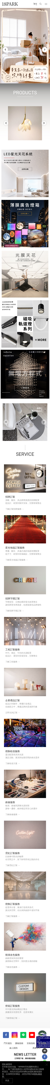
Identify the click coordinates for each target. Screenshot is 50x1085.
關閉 (46, 1064)
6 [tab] (29, 77)
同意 (7, 1080)
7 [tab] (32, 77)
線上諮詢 (13, 1048)
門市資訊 (8, 1043)
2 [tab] (18, 77)
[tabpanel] (25, 45)
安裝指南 (31, 1043)
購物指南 (19, 1043)
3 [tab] (21, 77)
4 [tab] (24, 77)
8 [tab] (34, 77)
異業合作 (37, 1048)
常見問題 (42, 1043)
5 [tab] (26, 77)
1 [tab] (16, 77)
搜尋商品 (40, 4)
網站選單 (46, 4)
